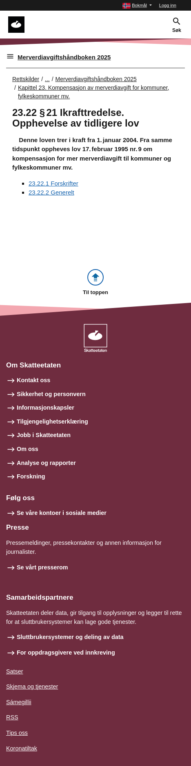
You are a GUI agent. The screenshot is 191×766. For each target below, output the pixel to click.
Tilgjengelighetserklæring (52, 421)
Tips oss (17, 733)
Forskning (31, 476)
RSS (12, 717)
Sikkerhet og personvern (51, 394)
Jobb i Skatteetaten (44, 435)
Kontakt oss (33, 380)
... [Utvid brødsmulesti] (47, 79)
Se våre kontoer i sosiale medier (62, 513)
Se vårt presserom (42, 567)
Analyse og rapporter (46, 463)
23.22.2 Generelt (51, 192)
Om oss (27, 449)
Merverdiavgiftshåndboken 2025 (64, 57)
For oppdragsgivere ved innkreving (66, 652)
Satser (14, 671)
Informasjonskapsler (45, 407)
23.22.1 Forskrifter (53, 183)
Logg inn (167, 5)
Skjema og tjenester (32, 686)
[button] (137, 5)
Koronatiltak (21, 748)
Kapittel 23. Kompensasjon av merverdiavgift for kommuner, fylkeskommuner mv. (93, 92)
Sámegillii (18, 702)
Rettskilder (25, 79)
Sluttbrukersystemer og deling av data (70, 637)
